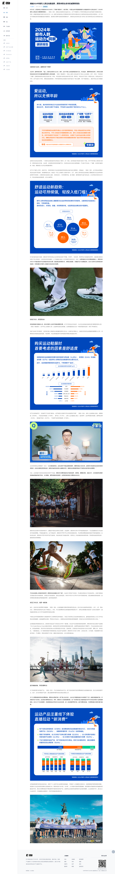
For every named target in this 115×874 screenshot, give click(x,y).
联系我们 (28, 870)
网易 (73, 866)
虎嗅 (65, 861)
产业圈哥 (32, 6)
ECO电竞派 (7, 50)
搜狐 (80, 861)
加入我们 (32, 870)
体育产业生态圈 (8, 47)
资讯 (6, 12)
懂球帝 (65, 866)
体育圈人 (7, 58)
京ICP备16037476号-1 (102, 868)
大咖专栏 (7, 65)
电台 (6, 21)
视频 (6, 17)
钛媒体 (73, 859)
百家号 (65, 864)
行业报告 (7, 69)
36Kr (73, 861)
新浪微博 (81, 859)
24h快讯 (7, 43)
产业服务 (7, 26)
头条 (65, 859)
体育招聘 (7, 31)
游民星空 (81, 866)
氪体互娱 (7, 35)
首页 (6, 8)
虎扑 (80, 864)
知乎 (73, 864)
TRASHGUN (8, 54)
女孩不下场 (7, 62)
